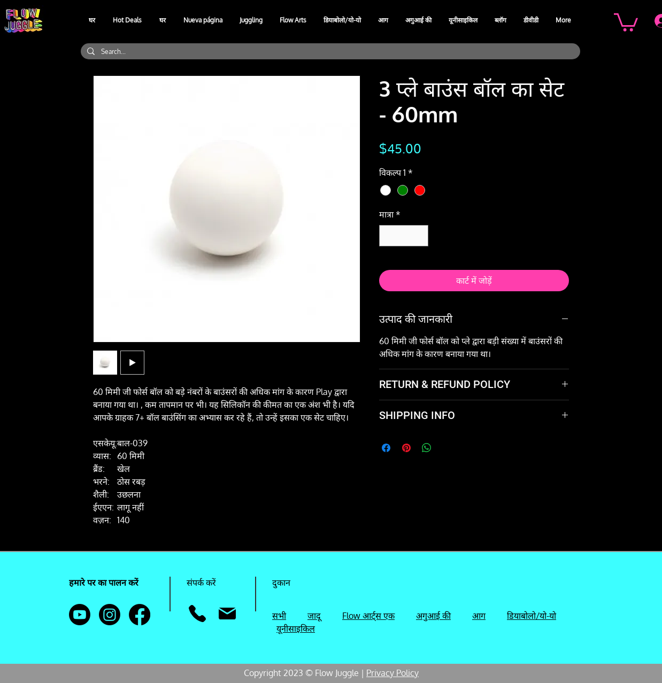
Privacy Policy (392, 673)
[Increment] (419, 236)
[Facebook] (139, 614)
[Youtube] (79, 614)
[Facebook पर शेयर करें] (386, 447)
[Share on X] (447, 447)
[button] (252, 20)
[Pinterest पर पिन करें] (406, 447)
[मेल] (227, 613)
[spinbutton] (404, 236)
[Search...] (329, 51)
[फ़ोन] (197, 613)
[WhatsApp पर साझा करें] (426, 447)
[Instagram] (109, 614)
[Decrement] (388, 236)
